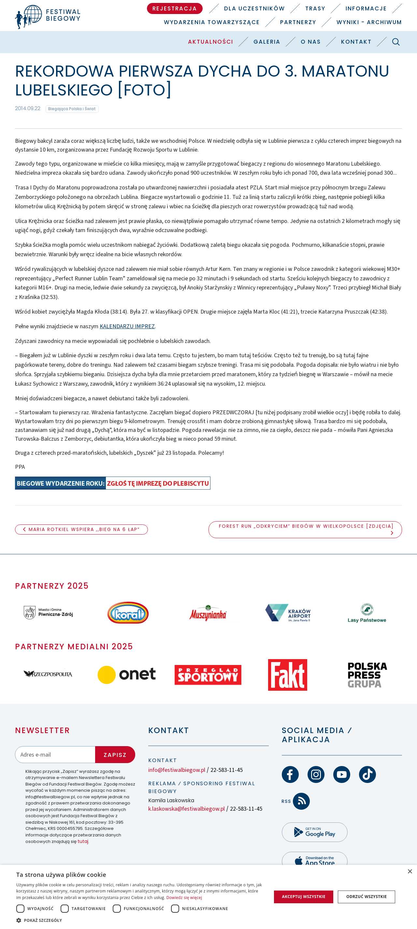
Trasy (315, 8)
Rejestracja (174, 8)
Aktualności (210, 42)
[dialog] (208, 897)
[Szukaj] (396, 42)
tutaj (83, 841)
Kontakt (356, 42)
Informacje (366, 8)
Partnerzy (298, 22)
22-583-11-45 (226, 770)
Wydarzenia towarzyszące (212, 22)
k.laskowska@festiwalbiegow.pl (186, 809)
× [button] (409, 871)
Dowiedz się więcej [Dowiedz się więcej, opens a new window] (184, 897)
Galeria (266, 42)
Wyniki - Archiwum (369, 22)
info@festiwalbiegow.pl (176, 770)
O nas (311, 42)
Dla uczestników (254, 8)
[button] (140, 920)
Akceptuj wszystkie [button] (303, 896)
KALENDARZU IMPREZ (127, 326)
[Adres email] (55, 754)
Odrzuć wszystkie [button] (366, 896)
